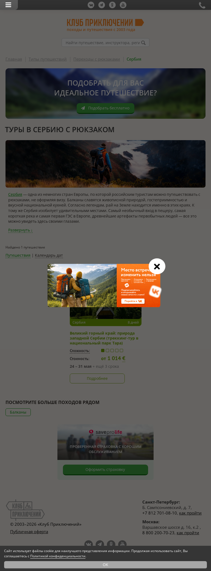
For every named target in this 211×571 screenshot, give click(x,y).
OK (105, 564)
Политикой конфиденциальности (57, 556)
